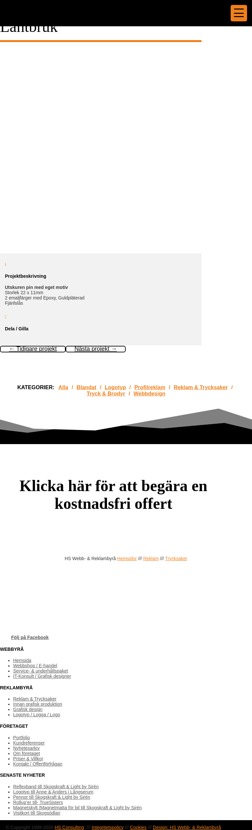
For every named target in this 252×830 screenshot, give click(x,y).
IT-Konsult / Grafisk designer (42, 676)
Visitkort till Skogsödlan (36, 813)
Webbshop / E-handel (35, 665)
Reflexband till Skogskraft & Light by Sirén (56, 786)
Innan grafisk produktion (37, 704)
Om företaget (26, 753)
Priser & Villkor (28, 758)
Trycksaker (176, 558)
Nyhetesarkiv (26, 748)
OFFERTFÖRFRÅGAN (29, 533)
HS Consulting (69, 827)
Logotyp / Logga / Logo (36, 714)
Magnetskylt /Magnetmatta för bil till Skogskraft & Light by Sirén (77, 807)
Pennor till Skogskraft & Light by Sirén (51, 797)
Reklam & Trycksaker (201, 387)
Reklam (150, 558)
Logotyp (115, 387)
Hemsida (22, 660)
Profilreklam (149, 387)
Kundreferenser (29, 743)
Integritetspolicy (107, 827)
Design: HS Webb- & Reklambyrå (187, 827)
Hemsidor (127, 558)
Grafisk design (27, 709)
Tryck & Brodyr (106, 393)
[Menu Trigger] (239, 13)
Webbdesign (149, 393)
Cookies (138, 827)
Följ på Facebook (30, 637)
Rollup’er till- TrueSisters (38, 802)
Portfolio (21, 737)
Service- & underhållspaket (40, 671)
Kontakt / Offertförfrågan (37, 764)
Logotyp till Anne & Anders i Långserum (53, 791)
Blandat (86, 387)
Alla (63, 387)
